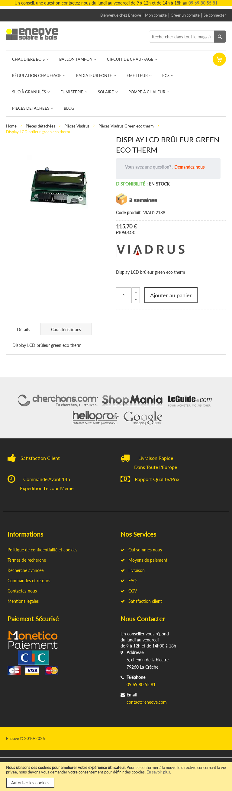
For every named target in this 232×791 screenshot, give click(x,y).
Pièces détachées (40, 126)
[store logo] (35, 34)
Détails (23, 329)
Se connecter (215, 15)
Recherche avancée (26, 570)
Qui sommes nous (141, 549)
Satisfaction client (141, 601)
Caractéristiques (66, 329)
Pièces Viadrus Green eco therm (126, 126)
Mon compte (156, 15)
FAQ (129, 580)
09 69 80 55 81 (203, 2)
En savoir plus (158, 772)
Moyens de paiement (144, 560)
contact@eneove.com (147, 702)
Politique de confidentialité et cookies (42, 549)
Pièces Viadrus (76, 126)
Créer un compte (185, 15)
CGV (129, 590)
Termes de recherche (27, 560)
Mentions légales (23, 601)
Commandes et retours (29, 580)
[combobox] (187, 37)
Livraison (133, 570)
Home (11, 126)
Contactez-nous (22, 590)
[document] (116, 776)
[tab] (23, 329)
